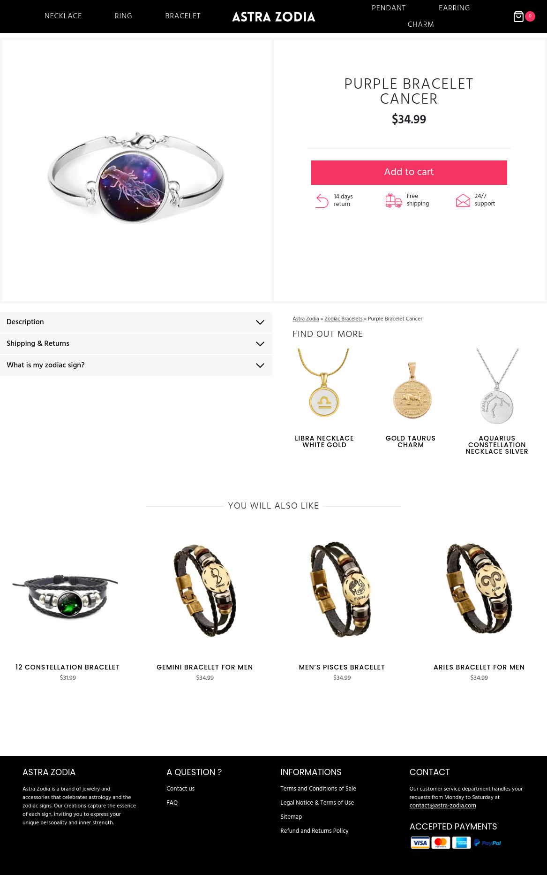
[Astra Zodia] (274, 16)
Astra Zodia (306, 316)
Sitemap (290, 808)
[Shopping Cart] (524, 16)
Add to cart (409, 177)
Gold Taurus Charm (411, 438)
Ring (123, 16)
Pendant (389, 8)
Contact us (179, 779)
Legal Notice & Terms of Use (315, 794)
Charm (421, 25)
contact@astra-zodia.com (440, 796)
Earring (454, 8)
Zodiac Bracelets (345, 316)
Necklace (63, 16)
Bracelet (183, 16)
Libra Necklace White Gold (323, 438)
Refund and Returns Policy (312, 822)
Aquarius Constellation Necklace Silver (497, 442)
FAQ (171, 794)
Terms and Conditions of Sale (316, 779)
